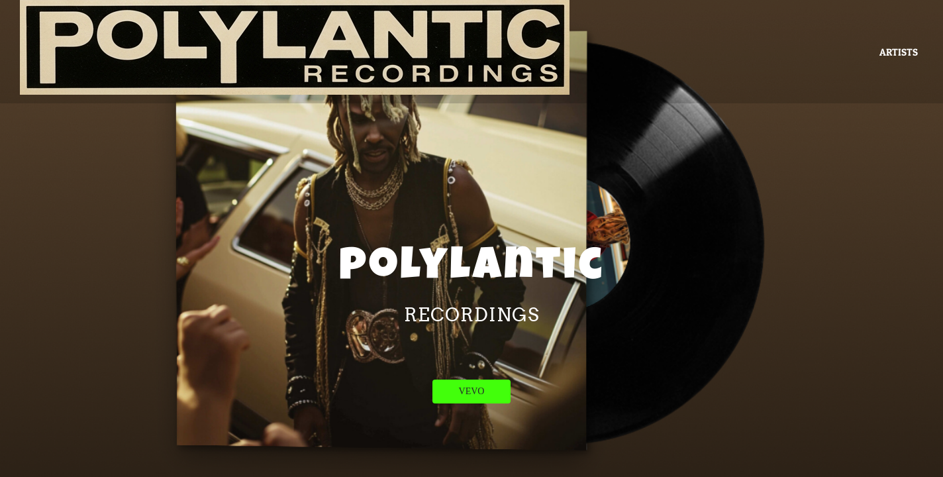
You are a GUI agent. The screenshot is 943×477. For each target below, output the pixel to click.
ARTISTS (898, 52)
